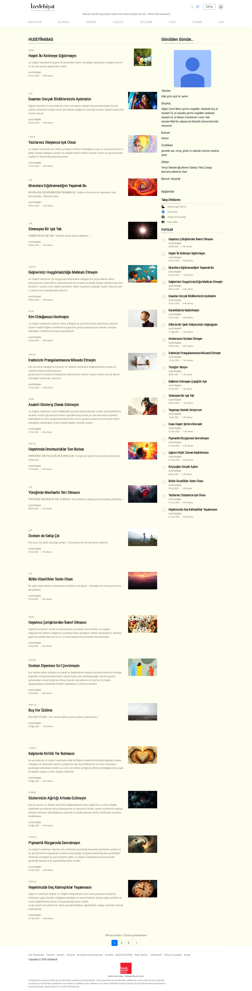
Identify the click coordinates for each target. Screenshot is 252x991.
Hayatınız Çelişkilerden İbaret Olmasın (57, 622)
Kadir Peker (172, 222)
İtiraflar (32, 837)
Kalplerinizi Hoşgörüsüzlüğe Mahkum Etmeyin (62, 272)
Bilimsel (63, 22)
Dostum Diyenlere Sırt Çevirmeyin (53, 665)
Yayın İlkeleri (141, 954)
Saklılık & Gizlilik (123, 954)
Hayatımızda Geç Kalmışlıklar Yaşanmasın (59, 887)
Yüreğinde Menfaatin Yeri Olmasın (54, 492)
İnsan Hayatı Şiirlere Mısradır (185, 424)
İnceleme (146, 22)
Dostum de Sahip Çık (43, 535)
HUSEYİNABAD (34, 72)
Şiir (221, 22)
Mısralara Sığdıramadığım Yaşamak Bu (57, 185)
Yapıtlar (32, 354)
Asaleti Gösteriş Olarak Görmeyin (53, 404)
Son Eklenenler (36, 954)
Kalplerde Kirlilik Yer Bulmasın (51, 753)
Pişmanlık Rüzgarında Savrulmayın (54, 842)
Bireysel (32, 443)
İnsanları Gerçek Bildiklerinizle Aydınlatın (59, 99)
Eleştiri (118, 22)
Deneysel (32, 704)
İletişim (71, 954)
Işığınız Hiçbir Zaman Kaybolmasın (188, 452)
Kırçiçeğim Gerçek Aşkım (183, 467)
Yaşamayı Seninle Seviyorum (185, 410)
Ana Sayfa (34, 22)
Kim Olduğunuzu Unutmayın (48, 317)
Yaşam (31, 50)
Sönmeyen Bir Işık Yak (44, 229)
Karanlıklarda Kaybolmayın (184, 310)
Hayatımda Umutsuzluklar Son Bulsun (56, 449)
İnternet (32, 660)
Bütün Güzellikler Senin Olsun (50, 579)
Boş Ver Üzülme (40, 710)
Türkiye (31, 137)
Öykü (172, 22)
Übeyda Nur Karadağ (176, 217)
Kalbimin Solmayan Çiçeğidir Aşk (188, 381)
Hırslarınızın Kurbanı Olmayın (185, 339)
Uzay (30, 93)
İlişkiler (32, 266)
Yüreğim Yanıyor (178, 367)
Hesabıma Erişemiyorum (90, 954)
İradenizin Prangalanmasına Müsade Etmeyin (62, 360)
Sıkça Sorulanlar (173, 954)
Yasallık (109, 954)
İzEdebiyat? (156, 954)
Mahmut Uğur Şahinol (176, 206)
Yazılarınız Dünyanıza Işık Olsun (52, 142)
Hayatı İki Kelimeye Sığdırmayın (52, 55)
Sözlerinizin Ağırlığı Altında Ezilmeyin (57, 798)
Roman (197, 22)
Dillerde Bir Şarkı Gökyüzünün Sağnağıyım (193, 324)
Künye (187, 954)
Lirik (30, 180)
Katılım (61, 954)
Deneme (91, 22)
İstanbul (32, 748)
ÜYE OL (209, 6)
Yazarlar (50, 954)
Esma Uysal (172, 211)
